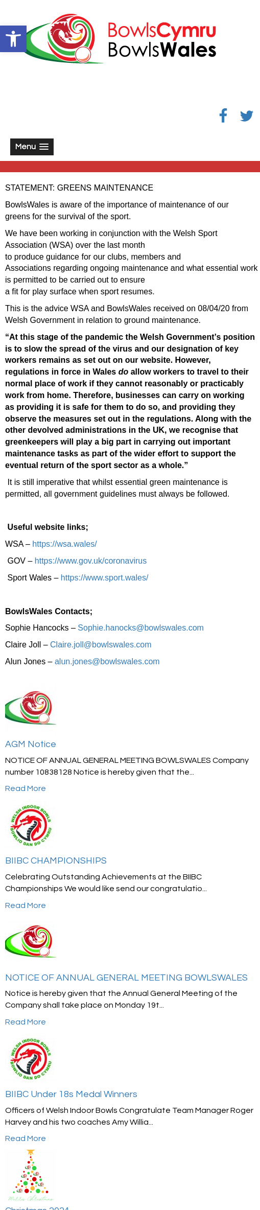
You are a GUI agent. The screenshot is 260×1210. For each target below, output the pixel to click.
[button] (13, 39)
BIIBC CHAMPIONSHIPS (56, 861)
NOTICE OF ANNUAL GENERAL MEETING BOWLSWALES (126, 978)
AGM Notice (30, 744)
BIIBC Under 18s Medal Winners (71, 1094)
